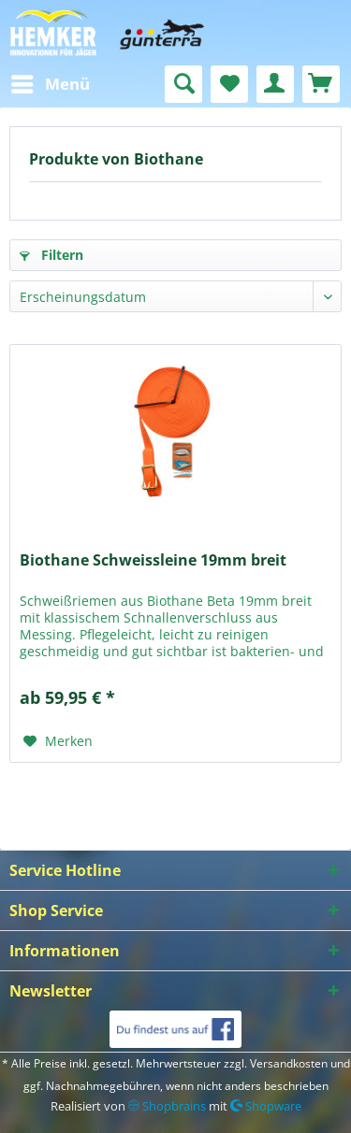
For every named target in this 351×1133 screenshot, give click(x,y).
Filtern (51, 255)
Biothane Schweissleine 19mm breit (153, 560)
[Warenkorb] (321, 84)
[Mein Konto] (275, 84)
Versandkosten (289, 1063)
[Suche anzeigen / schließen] (183, 84)
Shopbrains (167, 1105)
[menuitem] (49, 84)
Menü (50, 81)
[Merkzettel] (229, 84)
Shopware (265, 1105)
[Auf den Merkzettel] (58, 741)
